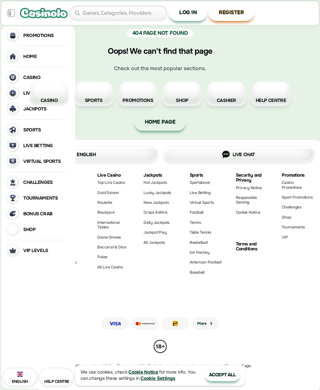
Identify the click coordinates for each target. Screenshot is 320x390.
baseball (197, 272)
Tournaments (293, 227)
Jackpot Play (154, 232)
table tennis (200, 232)
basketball (199, 242)
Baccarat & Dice (111, 247)
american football (206, 262)
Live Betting (200, 192)
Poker (102, 257)
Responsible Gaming (246, 200)
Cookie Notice (248, 212)
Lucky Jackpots (157, 192)
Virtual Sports (202, 202)
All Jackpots (154, 242)
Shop (286, 217)
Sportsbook (200, 182)
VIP (285, 237)
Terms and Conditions (246, 247)
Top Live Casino (111, 182)
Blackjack (105, 212)
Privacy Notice (249, 187)
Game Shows (109, 237)
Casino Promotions (292, 185)
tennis (195, 222)
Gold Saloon (108, 192)
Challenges (291, 207)
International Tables (108, 225)
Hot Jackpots (155, 182)
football (197, 212)
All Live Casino (110, 267)
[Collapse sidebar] (11, 13)
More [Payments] (205, 323)
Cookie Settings (158, 378)
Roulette (104, 202)
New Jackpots (156, 202)
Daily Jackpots (156, 222)
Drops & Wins (155, 212)
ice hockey (200, 252)
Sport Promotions (297, 197)
